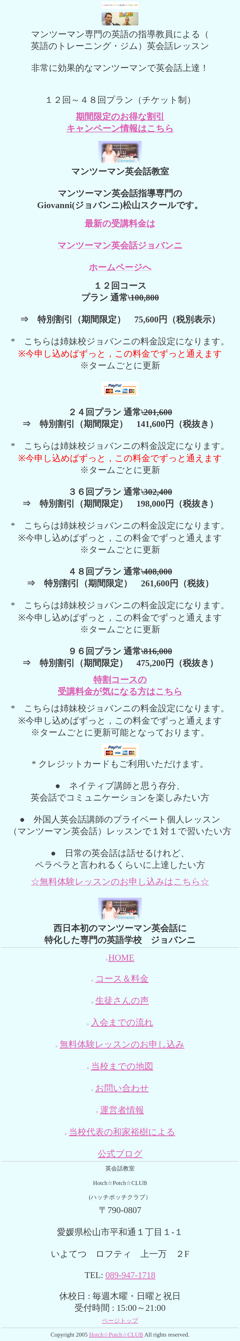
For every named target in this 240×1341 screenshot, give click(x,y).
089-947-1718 (130, 1275)
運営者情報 (122, 1110)
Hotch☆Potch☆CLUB (116, 1334)
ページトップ (120, 1320)
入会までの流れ (122, 1022)
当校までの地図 (122, 1066)
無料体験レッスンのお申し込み (122, 1044)
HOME (121, 957)
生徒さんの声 (122, 1000)
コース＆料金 (122, 978)
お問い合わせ (122, 1088)
